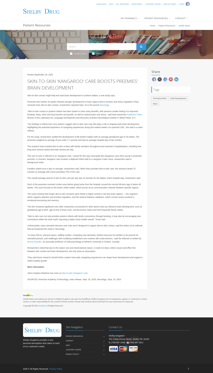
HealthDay (42, 306)
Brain (155, 104)
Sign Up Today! (169, 4)
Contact (180, 18)
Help (111, 4)
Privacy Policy (72, 354)
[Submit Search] (141, 46)
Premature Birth (159, 98)
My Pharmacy (129, 18)
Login (181, 4)
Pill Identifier (122, 4)
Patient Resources (156, 18)
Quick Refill (136, 4)
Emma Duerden (34, 242)
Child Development (178, 98)
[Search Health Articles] (101, 46)
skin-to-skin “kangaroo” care (75, 273)
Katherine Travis (134, 114)
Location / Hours (153, 4)
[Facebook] (188, 369)
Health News (78, 53)
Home (152, 25)
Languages (101, 4)
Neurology (104, 105)
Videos (97, 53)
